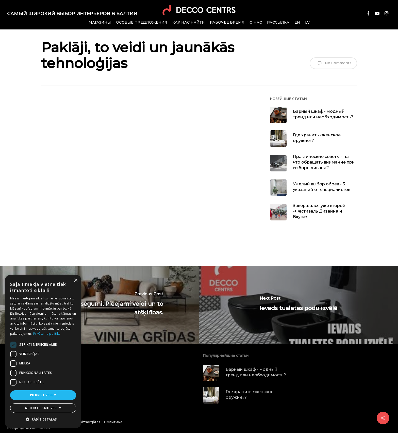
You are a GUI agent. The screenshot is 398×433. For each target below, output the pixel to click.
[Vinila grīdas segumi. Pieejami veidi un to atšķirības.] (99, 305)
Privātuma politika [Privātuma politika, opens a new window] (46, 333)
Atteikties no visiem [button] (43, 408)
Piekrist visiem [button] (43, 395)
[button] (43, 419)
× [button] (75, 280)
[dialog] (43, 351)
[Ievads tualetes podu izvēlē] (298, 305)
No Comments (333, 63)
